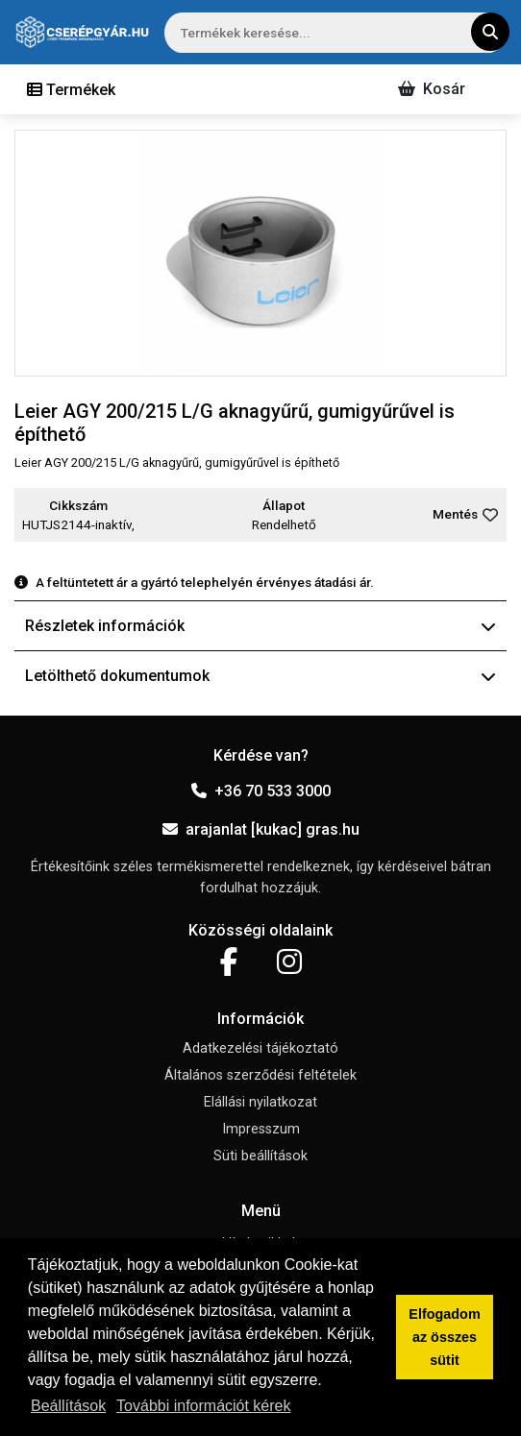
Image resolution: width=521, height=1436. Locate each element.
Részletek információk (260, 626)
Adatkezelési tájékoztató (260, 1048)
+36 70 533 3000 (261, 791)
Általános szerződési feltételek (260, 1075)
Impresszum (261, 1129)
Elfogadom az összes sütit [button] (444, 1337)
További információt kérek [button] (203, 1406)
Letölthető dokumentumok (260, 676)
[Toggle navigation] (71, 89)
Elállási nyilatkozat (260, 1102)
